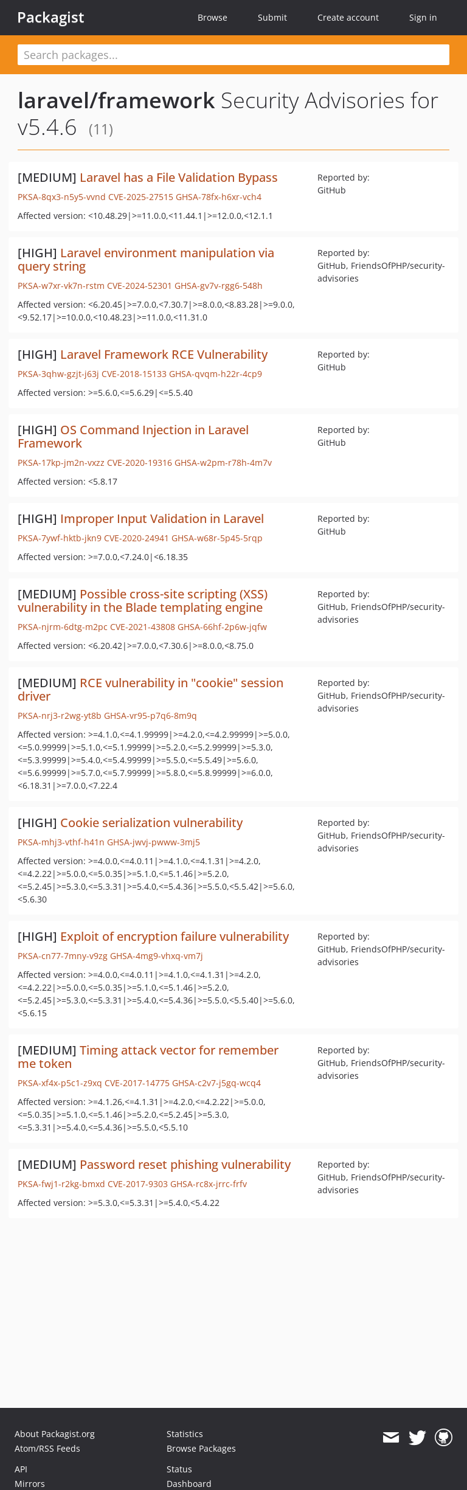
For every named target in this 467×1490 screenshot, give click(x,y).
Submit (272, 17)
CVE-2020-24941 (136, 538)
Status (179, 1469)
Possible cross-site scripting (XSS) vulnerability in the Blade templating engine (143, 600)
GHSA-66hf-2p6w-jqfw (222, 626)
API (21, 1469)
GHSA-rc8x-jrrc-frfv (208, 1184)
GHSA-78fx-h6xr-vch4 (218, 197)
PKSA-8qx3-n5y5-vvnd (62, 197)
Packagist (51, 17)
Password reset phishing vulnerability (185, 1164)
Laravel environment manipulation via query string (146, 259)
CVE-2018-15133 (134, 373)
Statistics (185, 1434)
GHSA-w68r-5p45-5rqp (217, 538)
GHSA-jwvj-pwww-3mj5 (153, 842)
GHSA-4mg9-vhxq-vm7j (156, 956)
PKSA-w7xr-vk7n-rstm (61, 285)
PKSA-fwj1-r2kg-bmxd (61, 1184)
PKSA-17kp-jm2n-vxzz (61, 462)
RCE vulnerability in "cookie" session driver (150, 689)
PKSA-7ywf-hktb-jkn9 (60, 538)
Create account (348, 17)
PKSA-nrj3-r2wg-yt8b (60, 715)
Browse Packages (201, 1448)
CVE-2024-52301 (139, 285)
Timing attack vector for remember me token (148, 1057)
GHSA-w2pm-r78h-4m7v (223, 462)
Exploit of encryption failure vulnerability (174, 936)
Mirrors (30, 1483)
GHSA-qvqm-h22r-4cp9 (215, 373)
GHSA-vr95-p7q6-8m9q (150, 715)
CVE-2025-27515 (140, 197)
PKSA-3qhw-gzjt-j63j (58, 373)
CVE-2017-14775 (137, 1083)
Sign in (423, 17)
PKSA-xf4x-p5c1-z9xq (60, 1083)
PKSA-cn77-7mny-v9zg (63, 956)
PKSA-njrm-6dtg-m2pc (63, 626)
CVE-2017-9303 (138, 1184)
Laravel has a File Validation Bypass (179, 177)
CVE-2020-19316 (139, 462)
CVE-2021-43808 (142, 626)
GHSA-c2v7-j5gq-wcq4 (216, 1083)
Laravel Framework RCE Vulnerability (164, 354)
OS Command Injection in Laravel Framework (133, 436)
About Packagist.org (55, 1434)
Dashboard (189, 1483)
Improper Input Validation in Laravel (162, 518)
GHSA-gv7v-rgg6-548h (219, 285)
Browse (212, 17)
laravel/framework (116, 100)
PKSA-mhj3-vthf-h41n (61, 842)
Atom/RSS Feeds (47, 1448)
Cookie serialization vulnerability (151, 822)
